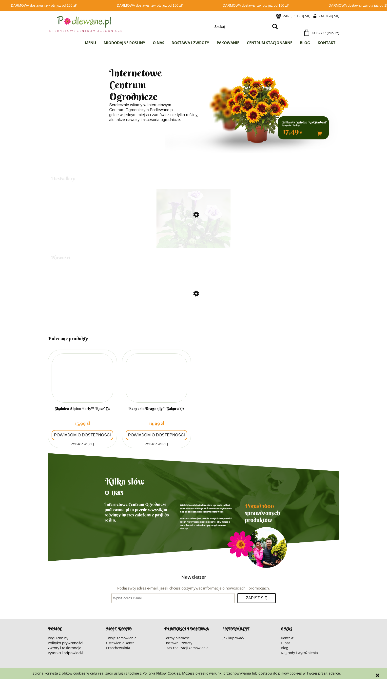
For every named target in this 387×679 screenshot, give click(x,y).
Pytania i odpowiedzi (65, 652)
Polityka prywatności (65, 643)
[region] (193, 108)
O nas (285, 643)
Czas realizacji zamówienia (186, 647)
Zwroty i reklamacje (64, 647)
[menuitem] (90, 43)
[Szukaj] (275, 26)
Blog (284, 647)
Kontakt (287, 638)
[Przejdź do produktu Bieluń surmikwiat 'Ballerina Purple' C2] (193, 236)
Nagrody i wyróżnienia (299, 652)
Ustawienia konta (120, 643)
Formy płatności (177, 638)
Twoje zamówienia (121, 638)
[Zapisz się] (256, 598)
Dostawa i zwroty (178, 643)
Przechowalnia (118, 647)
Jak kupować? (233, 638)
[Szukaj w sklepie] (241, 26)
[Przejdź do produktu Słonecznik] (193, 314)
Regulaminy (58, 638)
